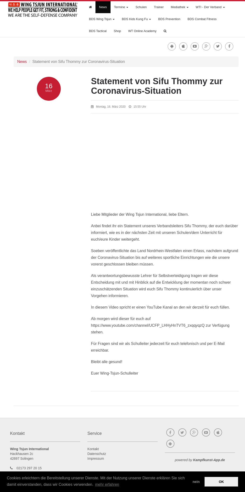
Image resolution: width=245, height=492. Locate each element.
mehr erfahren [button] (107, 484)
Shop (117, 31)
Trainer (159, 7)
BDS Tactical (97, 31)
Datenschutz (96, 454)
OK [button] (221, 482)
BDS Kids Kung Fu (136, 19)
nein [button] (196, 482)
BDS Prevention (169, 19)
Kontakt (93, 449)
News (103, 7)
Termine (121, 7)
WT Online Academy (142, 31)
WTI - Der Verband (210, 7)
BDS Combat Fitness (202, 19)
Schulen (141, 7)
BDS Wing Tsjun (102, 19)
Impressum (95, 458)
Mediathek (180, 7)
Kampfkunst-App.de (209, 460)
